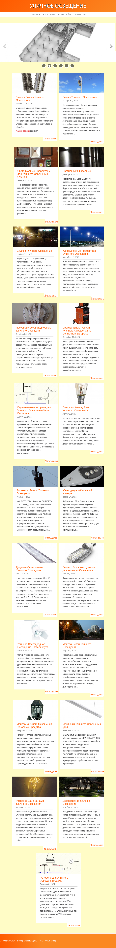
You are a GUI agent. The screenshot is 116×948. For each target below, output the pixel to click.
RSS (41, 941)
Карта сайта (65, 15)
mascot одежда (23, 131)
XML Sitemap (51, 941)
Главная (35, 15)
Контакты (80, 15)
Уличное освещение (58, 6)
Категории (49, 15)
